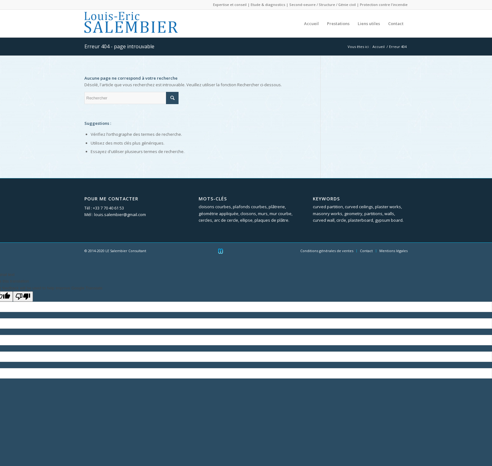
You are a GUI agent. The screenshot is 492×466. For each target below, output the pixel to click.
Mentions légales (393, 250)
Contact (366, 250)
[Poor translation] (23, 296)
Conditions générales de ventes (326, 250)
